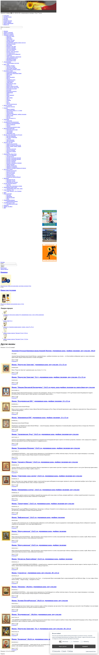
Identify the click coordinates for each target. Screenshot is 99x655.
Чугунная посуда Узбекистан (13, 54)
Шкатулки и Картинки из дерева (14, 186)
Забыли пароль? (4, 269)
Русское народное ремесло (10, 183)
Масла (8, 99)
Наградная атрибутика (9, 128)
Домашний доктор (11, 79)
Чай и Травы (10, 97)
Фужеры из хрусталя (11, 170)
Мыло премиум (10, 95)
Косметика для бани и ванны (13, 69)
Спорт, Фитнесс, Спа (9, 189)
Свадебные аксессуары (9, 202)
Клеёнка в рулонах (11, 44)
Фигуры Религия (10, 141)
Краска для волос (8, 105)
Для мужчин (9, 132)
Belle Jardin (9, 74)
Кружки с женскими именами (14, 159)
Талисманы (6, 119)
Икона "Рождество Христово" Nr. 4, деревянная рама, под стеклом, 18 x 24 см (41, 629)
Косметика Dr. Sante (11, 83)
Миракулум (9, 84)
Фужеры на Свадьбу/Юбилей (14, 177)
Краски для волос (11, 106)
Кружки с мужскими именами (14, 157)
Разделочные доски (11, 60)
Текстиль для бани (11, 67)
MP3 (5, 207)
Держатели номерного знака (13, 127)
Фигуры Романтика (11, 136)
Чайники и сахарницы (12, 166)
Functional (76, 641)
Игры (5, 192)
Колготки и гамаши (11, 151)
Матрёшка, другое (11, 180)
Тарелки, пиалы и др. (12, 165)
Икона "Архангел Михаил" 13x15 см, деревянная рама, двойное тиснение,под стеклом (45, 462)
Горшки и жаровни (11, 47)
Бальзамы (9, 90)
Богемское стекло (11, 175)
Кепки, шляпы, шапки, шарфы (14, 146)
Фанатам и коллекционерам (13, 123)
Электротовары (7, 61)
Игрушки (9, 195)
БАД (8, 101)
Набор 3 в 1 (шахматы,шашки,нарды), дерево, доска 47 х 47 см (18, 327)
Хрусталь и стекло (8, 169)
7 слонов (9, 138)
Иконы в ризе (10, 111)
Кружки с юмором (11, 161)
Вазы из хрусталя (11, 172)
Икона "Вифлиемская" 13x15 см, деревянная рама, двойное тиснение (38, 517)
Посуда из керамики (11, 49)
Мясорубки (9, 45)
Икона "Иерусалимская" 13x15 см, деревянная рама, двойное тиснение (39, 531)
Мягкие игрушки (11, 197)
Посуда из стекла (11, 50)
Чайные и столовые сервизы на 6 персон (16, 168)
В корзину (15, 361)
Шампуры (9, 37)
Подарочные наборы (11, 72)
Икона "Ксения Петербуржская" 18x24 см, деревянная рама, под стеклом (40, 600)
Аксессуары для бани (12, 68)
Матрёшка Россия (11, 179)
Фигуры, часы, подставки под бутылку (13, 134)
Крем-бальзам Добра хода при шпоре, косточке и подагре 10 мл (16, 286)
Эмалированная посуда (12, 58)
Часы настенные (10, 140)
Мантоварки (9, 38)
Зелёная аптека (10, 81)
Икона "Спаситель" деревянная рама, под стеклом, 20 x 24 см (35, 573)
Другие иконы (10, 113)
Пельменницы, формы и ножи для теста (16, 42)
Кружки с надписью (11, 160)
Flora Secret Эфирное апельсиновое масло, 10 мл (12, 304)
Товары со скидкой (8, 32)
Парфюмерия (10, 92)
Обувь (8, 152)
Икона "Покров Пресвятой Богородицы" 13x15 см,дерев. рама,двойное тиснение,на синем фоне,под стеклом (53, 387)
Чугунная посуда (11, 52)
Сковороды (9, 55)
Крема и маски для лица (12, 86)
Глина (8, 96)
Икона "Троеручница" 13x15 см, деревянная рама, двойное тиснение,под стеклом (43, 503)
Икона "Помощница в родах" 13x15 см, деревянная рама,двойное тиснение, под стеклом (45, 490)
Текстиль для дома (8, 142)
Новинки (6, 31)
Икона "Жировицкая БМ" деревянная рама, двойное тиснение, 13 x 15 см (40, 417)
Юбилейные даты (11, 133)
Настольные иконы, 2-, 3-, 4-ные (14, 110)
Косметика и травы (8, 70)
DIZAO (8, 76)
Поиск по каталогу (5, 27)
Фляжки (8, 125)
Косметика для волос (12, 91)
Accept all (84, 646)
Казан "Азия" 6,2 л (7, 320)
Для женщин (10, 131)
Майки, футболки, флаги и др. (14, 145)
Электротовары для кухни (13, 63)
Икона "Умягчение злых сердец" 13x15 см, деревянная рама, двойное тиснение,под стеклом (47, 476)
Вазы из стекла (10, 174)
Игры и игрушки (8, 193)
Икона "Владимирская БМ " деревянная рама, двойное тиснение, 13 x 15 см (41, 401)
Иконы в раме (10, 115)
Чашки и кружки (10, 164)
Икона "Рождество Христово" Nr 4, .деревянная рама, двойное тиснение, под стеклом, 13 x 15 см (48, 377)
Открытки (6, 205)
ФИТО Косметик (11, 77)
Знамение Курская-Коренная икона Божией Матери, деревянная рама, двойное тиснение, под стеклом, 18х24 (53, 351)
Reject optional (62, 646)
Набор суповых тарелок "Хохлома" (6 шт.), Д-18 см (15, 339)
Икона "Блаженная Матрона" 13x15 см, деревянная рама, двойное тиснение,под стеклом (46, 448)
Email (2, 263)
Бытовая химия (10, 41)
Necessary (65, 641)
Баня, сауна (6, 64)
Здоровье (9, 100)
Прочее (8, 102)
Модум (8, 78)
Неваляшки (9, 196)
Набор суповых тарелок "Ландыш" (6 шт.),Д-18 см (15, 333)
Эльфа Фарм (10, 82)
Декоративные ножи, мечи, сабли (14, 188)
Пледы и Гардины (11, 150)
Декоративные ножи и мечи (10, 187)
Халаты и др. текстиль (12, 143)
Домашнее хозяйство (9, 35)
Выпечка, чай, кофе (11, 46)
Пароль (2, 265)
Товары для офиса (8, 206)
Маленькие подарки (11, 59)
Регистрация (4, 268)
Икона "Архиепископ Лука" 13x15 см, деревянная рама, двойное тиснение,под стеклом (45, 434)
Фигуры (8, 116)
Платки (8, 147)
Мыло (8, 93)
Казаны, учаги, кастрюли (13, 51)
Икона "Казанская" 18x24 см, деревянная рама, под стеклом (35, 639)
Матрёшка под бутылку (12, 182)
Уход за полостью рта (12, 104)
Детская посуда (10, 156)
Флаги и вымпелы (11, 124)
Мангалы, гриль (10, 36)
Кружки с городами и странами (14, 163)
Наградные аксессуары (12, 129)
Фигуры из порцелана (12, 137)
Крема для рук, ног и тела (13, 87)
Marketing (86, 641)
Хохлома (9, 184)
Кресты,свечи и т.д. (11, 118)
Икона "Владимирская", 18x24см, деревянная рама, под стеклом (36, 614)
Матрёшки (6, 178)
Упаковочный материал (9, 200)
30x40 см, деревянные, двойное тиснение (16, 114)
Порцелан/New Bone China (10, 154)
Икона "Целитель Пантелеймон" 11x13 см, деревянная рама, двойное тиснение (42, 559)
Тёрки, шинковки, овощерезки (14, 56)
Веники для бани (11, 65)
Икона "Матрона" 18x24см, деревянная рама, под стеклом (34, 587)
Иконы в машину (11, 109)
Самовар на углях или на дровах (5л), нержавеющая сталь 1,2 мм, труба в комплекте (23, 314)
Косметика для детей (12, 88)
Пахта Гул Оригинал (11, 155)
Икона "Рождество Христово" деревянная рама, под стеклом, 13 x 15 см (39, 364)
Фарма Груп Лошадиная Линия (14, 73)
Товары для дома (11, 40)
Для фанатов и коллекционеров (11, 122)
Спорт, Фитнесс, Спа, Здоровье (14, 191)
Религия (6, 108)
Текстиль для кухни (11, 148)
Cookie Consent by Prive (91, 651)
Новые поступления (8, 33)
